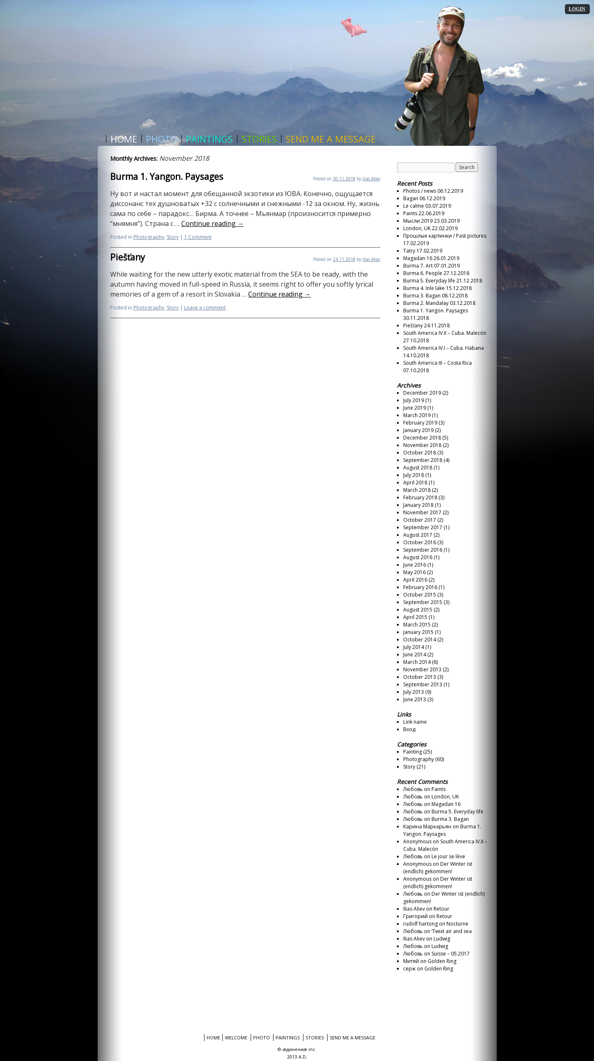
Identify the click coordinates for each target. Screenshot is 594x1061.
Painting (412, 751)
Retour (441, 908)
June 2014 (414, 654)
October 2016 (419, 542)
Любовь (413, 789)
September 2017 (422, 527)
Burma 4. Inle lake (424, 288)
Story (173, 237)
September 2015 (422, 602)
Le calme (413, 205)
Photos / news (419, 190)
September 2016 (422, 549)
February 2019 (420, 422)
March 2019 (417, 415)
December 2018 (422, 437)
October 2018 (419, 452)
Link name (415, 721)
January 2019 (418, 430)
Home (124, 138)
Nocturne (457, 923)
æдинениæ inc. (299, 1049)
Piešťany (127, 257)
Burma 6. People (422, 273)
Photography (148, 237)
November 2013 (422, 669)
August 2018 (417, 467)
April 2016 (415, 579)
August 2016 (417, 557)
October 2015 (419, 594)
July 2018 (413, 475)
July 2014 (413, 647)
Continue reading (212, 223)
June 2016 (414, 564)
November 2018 (422, 445)
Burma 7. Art (418, 265)
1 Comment (198, 237)
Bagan (410, 198)
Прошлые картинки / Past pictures (444, 235)
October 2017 (419, 519)
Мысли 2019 (418, 220)
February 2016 (420, 587)
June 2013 (414, 699)
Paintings (209, 138)
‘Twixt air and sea (451, 931)
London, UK (417, 228)
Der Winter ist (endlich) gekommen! (437, 867)
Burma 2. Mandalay (426, 303)
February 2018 (420, 497)
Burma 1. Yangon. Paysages (166, 176)
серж (409, 968)
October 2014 (419, 639)
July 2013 (413, 691)
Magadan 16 (417, 258)
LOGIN (577, 9)
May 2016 (414, 572)
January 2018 (418, 504)
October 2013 (419, 676)
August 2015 (417, 609)
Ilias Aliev (371, 179)
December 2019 (422, 392)
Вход (409, 729)
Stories (259, 138)
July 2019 (413, 400)
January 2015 (418, 632)
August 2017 (417, 534)
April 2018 (415, 482)
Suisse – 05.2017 (450, 953)
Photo (161, 138)
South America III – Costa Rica (437, 362)
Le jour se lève (448, 856)
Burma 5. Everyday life (429, 280)
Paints (410, 213)
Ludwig (442, 938)
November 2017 (422, 512)
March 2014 (417, 662)
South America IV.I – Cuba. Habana (443, 347)
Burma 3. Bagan (422, 295)
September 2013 (422, 684)
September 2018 (422, 460)
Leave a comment (205, 307)
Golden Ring (442, 961)
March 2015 (417, 624)
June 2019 (414, 407)
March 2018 (417, 490)
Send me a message (331, 138)
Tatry (409, 250)
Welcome (236, 1037)
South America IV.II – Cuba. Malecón (444, 332)
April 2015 (415, 617)
